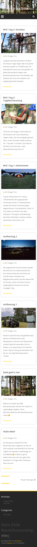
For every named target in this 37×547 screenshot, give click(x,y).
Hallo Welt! (9, 431)
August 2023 (8, 501)
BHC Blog (7, 515)
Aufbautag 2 (10, 236)
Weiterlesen (7, 86)
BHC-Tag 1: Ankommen (15, 165)
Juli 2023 (7, 503)
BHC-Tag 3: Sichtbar (14, 29)
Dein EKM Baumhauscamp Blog (18, 10)
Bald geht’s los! (11, 372)
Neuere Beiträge (28, 480)
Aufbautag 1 (10, 304)
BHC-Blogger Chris (11, 56)
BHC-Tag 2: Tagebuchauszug (12, 99)
